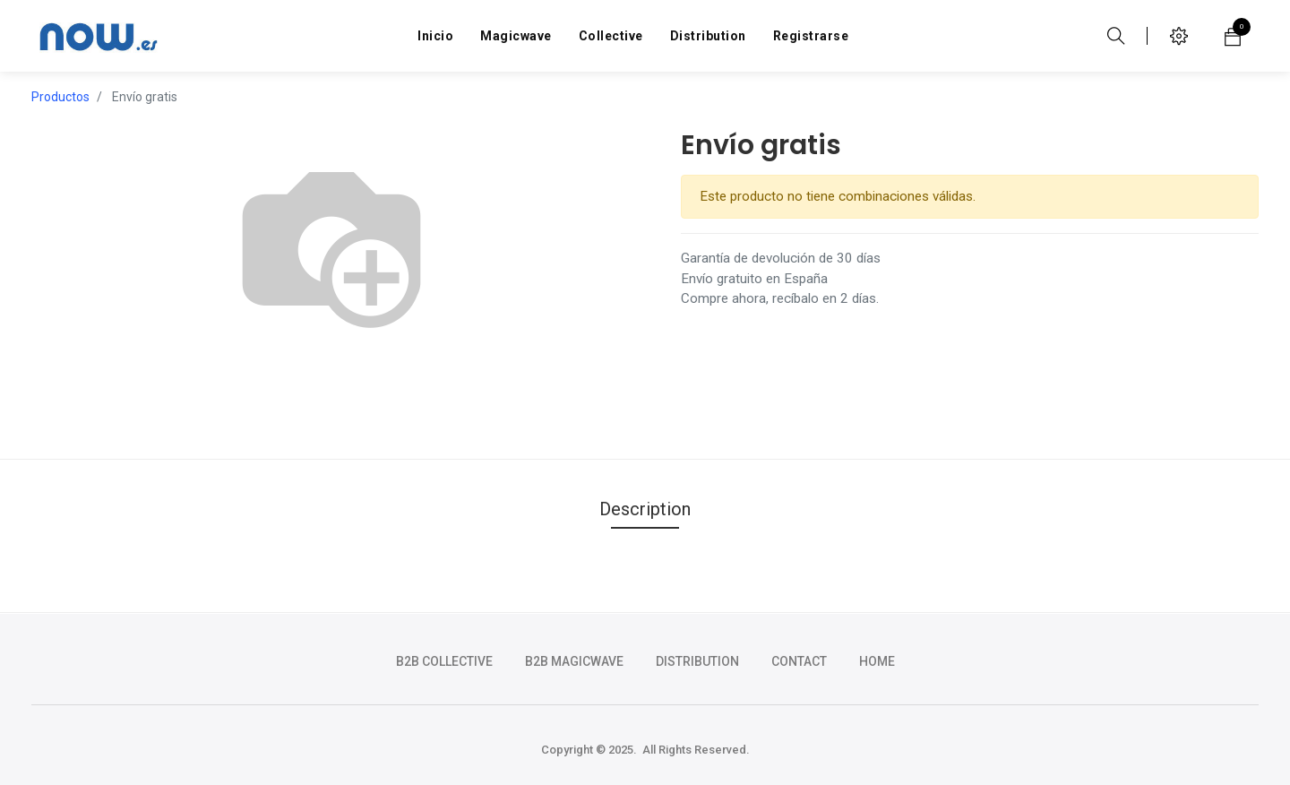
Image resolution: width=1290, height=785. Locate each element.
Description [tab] (645, 509)
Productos (60, 97)
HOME (877, 661)
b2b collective (444, 661)
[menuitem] (435, 36)
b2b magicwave (574, 661)
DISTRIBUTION (697, 661)
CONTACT (799, 661)
